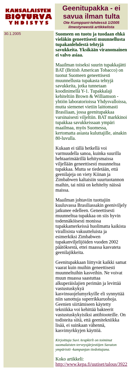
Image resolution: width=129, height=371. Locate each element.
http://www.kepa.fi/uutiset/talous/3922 (91, 364)
